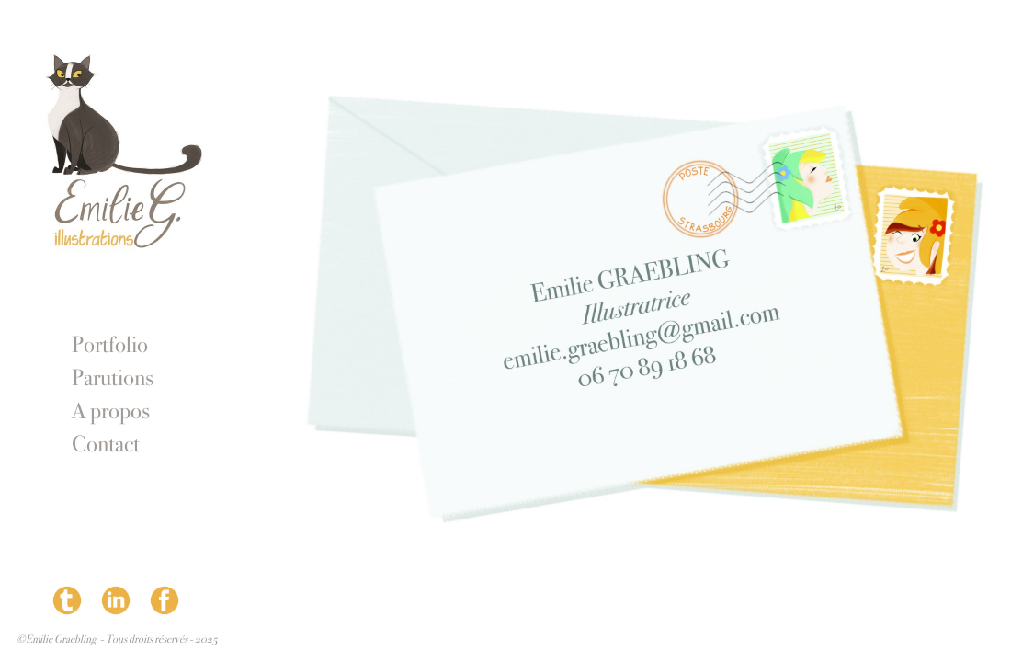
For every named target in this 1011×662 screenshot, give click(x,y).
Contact (106, 444)
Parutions (112, 378)
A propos (111, 411)
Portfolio (110, 345)
